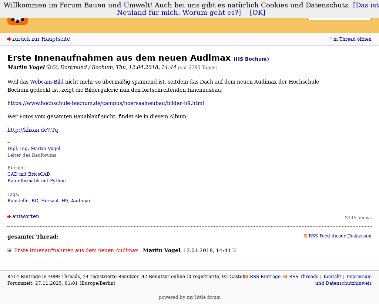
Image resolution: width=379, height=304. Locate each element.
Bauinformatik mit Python (36, 180)
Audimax (81, 200)
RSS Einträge (265, 276)
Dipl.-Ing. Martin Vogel (33, 148)
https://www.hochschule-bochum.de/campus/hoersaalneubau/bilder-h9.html (105, 103)
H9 (64, 200)
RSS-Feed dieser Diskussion (340, 236)
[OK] (257, 12)
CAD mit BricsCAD (28, 174)
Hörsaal (49, 200)
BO (34, 200)
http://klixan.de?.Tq (32, 130)
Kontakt (332, 276)
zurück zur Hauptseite (41, 39)
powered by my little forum (190, 297)
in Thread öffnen (352, 39)
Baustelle (17, 200)
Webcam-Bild (47, 82)
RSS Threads (303, 276)
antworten (25, 216)
